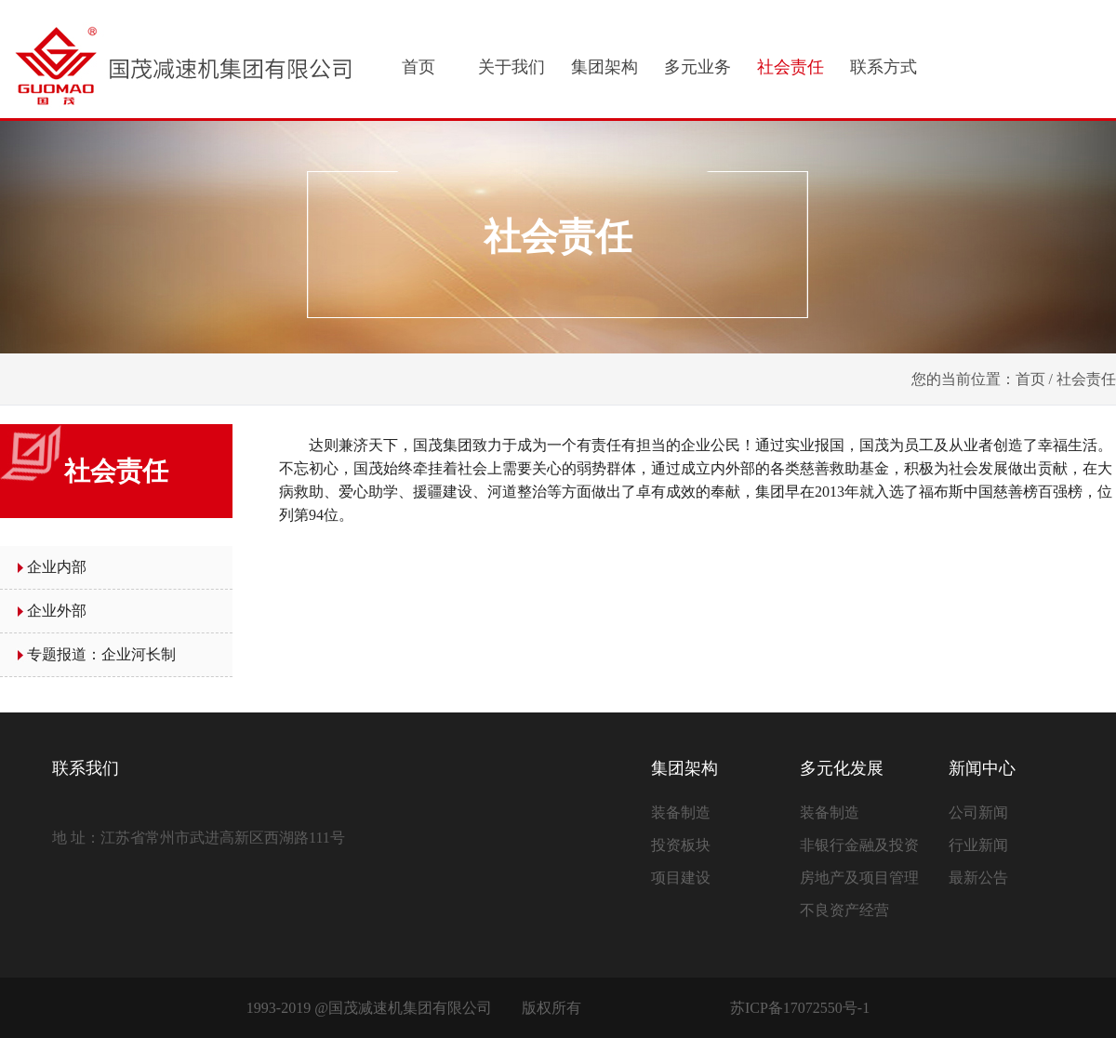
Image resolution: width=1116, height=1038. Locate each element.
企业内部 (56, 567)
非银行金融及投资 (859, 845)
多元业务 (697, 67)
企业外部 (56, 611)
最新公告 (978, 877)
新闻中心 (982, 768)
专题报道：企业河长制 (101, 654)
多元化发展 (842, 768)
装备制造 (681, 812)
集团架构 (604, 67)
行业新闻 (978, 845)
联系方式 (883, 67)
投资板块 (681, 845)
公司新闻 (978, 812)
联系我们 (85, 768)
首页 (418, 67)
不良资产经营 (844, 910)
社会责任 (790, 67)
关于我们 (511, 67)
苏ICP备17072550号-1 (800, 1008)
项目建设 (681, 877)
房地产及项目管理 (859, 877)
